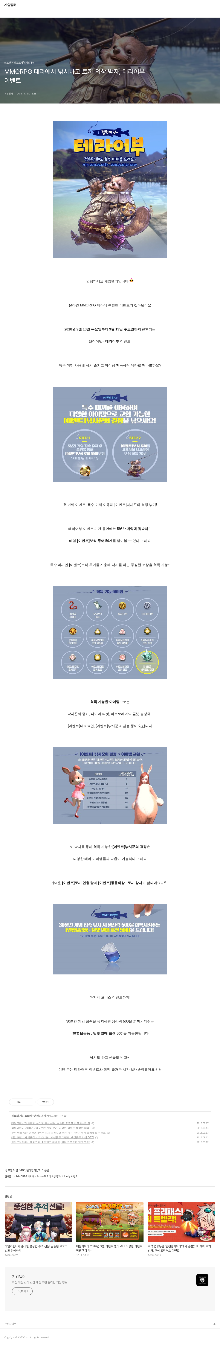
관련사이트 (10, 1324)
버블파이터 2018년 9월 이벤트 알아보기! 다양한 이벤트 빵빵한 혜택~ (51, 1127)
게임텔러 (10, 5)
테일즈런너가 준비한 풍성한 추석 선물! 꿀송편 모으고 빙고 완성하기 (50, 1123)
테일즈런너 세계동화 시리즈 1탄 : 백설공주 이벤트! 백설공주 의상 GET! (52, 1137)
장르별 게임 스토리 (22, 1115)
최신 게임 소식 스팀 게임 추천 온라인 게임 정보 (39, 1282)
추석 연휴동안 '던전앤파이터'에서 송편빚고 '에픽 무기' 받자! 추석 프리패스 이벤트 (58, 1132)
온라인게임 (40, 1115)
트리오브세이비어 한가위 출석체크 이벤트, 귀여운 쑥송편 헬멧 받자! (50, 1142)
